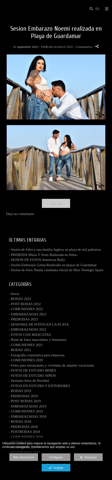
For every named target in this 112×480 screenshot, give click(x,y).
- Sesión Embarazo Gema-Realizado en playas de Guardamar (53, 265)
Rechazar (88, 458)
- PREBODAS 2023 (23, 319)
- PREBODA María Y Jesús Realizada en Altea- (43, 255)
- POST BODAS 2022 (25, 304)
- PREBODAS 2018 (23, 427)
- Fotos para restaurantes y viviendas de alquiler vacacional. (52, 365)
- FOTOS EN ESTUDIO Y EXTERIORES (39, 386)
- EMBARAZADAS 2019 (27, 406)
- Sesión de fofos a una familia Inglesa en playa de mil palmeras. (55, 249)
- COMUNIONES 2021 (26, 345)
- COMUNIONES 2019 (26, 411)
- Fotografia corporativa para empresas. (37, 355)
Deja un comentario (20, 214)
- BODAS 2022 (20, 299)
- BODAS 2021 (20, 350)
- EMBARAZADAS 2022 (27, 329)
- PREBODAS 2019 (23, 396)
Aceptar (56, 468)
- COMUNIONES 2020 (26, 360)
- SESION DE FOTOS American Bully (37, 260)
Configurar (56, 457)
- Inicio (14, 294)
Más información (23, 457)
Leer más (55, 203)
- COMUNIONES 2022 (26, 309)
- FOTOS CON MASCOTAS (30, 335)
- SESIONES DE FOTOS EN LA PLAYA (39, 324)
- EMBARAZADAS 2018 (27, 416)
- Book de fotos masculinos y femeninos (38, 340)
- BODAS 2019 (20, 391)
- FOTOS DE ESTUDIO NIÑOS (32, 375)
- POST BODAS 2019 (25, 401)
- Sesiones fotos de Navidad (29, 380)
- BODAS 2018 (20, 421)
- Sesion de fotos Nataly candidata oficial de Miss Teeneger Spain (56, 270)
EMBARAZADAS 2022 (57, 47)
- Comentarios (83, 47)
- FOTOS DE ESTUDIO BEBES (32, 370)
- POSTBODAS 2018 (24, 432)
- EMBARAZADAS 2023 (27, 314)
